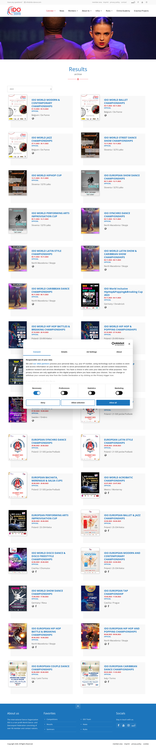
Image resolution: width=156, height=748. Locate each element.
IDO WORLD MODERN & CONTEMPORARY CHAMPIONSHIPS (46, 103)
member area (97, 2)
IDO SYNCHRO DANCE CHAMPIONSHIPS (117, 214)
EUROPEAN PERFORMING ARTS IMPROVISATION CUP (50, 517)
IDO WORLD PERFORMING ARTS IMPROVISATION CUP (50, 214)
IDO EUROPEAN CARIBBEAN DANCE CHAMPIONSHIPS (120, 668)
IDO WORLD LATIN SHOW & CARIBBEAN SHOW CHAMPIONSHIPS (120, 254)
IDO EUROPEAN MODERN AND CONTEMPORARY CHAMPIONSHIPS (122, 556)
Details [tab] (64, 352)
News (85, 724)
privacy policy (115, 2)
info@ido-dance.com (32, 2)
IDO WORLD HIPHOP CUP (47, 175)
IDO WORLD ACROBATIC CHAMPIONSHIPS (118, 479)
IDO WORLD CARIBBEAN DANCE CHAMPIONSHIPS (50, 290)
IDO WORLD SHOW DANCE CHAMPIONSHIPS (47, 592)
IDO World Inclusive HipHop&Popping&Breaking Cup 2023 (123, 292)
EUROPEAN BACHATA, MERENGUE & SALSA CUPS (47, 479)
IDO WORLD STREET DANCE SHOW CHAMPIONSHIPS (120, 139)
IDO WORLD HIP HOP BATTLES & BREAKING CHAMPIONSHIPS (51, 328)
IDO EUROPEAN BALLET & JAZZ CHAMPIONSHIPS (122, 517)
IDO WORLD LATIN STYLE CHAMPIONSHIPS (46, 252)
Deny (43, 403)
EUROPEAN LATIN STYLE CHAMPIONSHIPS (118, 441)
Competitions (52, 719)
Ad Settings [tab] (92, 352)
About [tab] (119, 352)
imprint (106, 2)
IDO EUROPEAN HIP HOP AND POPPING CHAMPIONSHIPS (122, 630)
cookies (146, 744)
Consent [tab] (37, 352)
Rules (85, 729)
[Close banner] (129, 344)
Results (50, 724)
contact (124, 2)
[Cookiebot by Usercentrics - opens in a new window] (113, 344)
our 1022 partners (41, 364)
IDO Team (87, 719)
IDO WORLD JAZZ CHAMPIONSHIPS (42, 139)
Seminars (50, 729)
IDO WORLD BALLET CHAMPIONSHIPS (116, 101)
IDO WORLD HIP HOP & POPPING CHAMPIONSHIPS (120, 328)
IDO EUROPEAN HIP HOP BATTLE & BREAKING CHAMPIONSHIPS (46, 631)
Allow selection (78, 403)
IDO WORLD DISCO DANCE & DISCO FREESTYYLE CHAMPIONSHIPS (48, 556)
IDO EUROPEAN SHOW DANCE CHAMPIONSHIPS (122, 177)
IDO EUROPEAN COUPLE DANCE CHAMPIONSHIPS (50, 668)
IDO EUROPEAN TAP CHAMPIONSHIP (116, 592)
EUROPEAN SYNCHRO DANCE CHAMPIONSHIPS (49, 441)
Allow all (113, 403)
